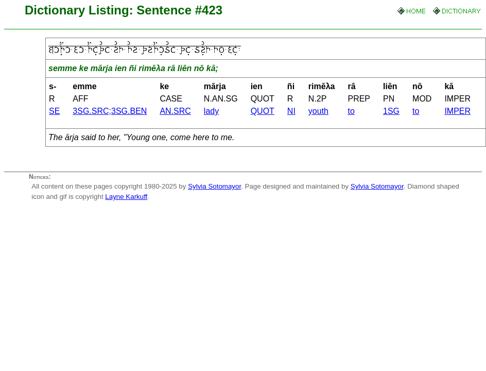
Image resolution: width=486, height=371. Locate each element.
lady (211, 111)
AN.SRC (175, 111)
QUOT (262, 111)
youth (318, 111)
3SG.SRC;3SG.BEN (110, 111)
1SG (391, 111)
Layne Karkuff (126, 196)
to (351, 111)
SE (54, 111)
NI (291, 111)
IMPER (457, 111)
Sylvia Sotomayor (214, 186)
